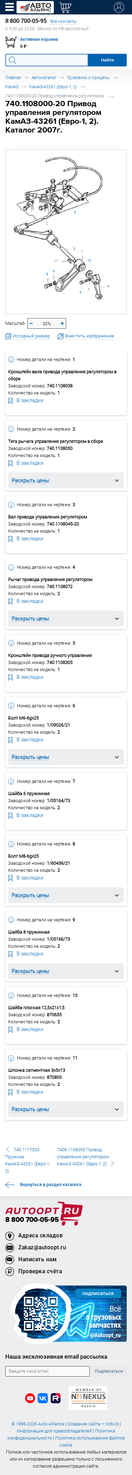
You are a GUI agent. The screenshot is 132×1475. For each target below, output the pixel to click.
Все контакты (63, 21)
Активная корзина (39, 39)
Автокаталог (44, 77)
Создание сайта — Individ (93, 1424)
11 (56, 261)
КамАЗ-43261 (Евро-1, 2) (53, 86)
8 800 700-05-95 (32, 1220)
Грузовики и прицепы (88, 77)
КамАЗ (11, 86)
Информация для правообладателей (54, 1431)
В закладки (25, 400)
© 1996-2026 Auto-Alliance (37, 1424)
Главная (13, 77)
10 (89, 260)
